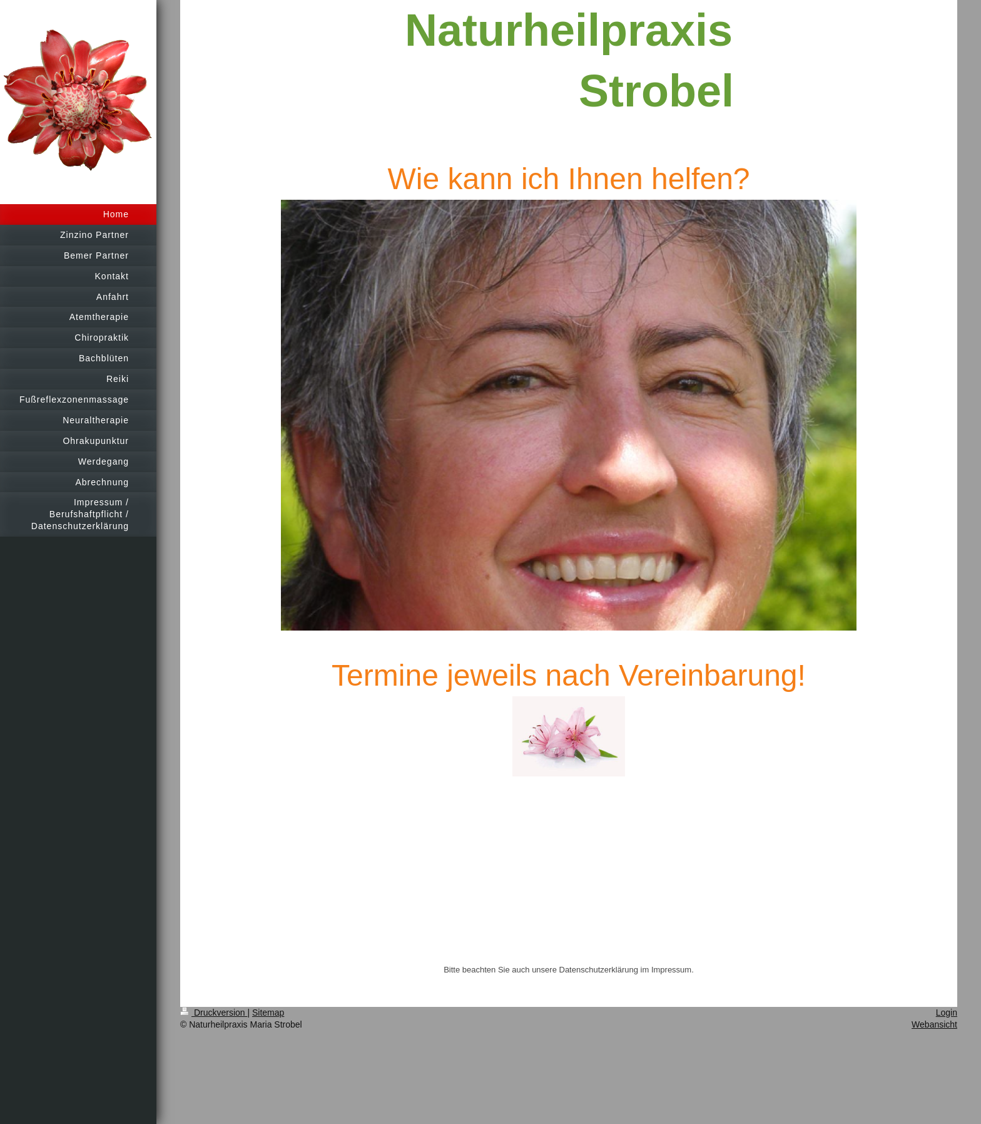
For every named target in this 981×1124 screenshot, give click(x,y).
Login (946, 1013)
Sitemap (268, 1013)
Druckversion (213, 1013)
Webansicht (934, 1024)
